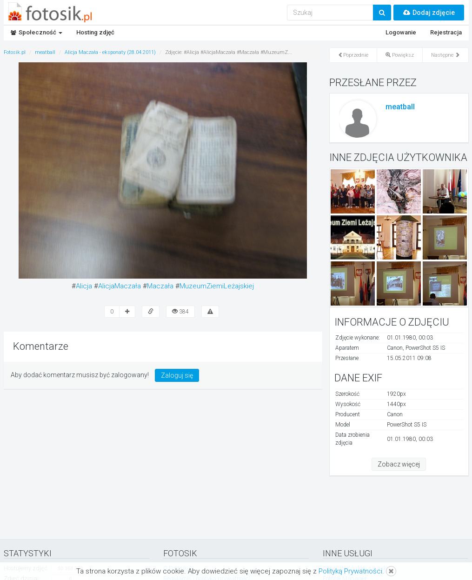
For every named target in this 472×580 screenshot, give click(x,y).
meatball (400, 106)
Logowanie (401, 32)
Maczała (160, 286)
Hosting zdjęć (95, 32)
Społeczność (36, 32)
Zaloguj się (177, 375)
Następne (445, 55)
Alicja (84, 286)
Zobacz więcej (399, 464)
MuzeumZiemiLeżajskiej (216, 286)
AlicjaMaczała (119, 286)
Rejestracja (446, 32)
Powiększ (400, 55)
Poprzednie (353, 55)
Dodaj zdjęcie (429, 12)
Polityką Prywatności (350, 571)
